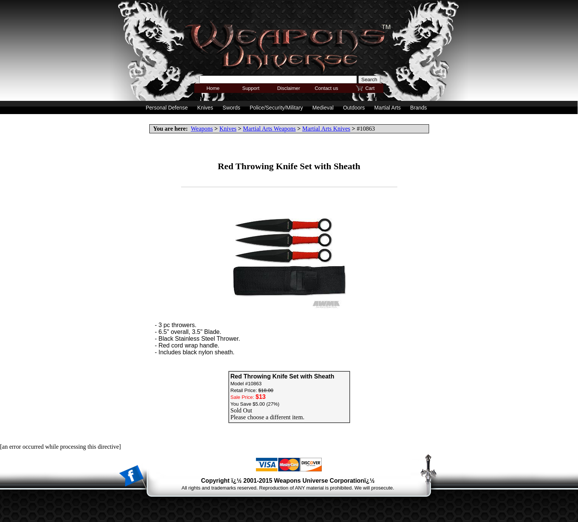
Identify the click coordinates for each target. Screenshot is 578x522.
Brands (418, 108)
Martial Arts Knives (326, 128)
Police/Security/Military (276, 108)
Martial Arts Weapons (269, 128)
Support (251, 88)
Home (213, 88)
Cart (370, 88)
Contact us (326, 88)
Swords (231, 108)
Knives (227, 128)
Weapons (202, 128)
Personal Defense (167, 108)
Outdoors (354, 108)
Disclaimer (288, 88)
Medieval (322, 108)
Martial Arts (387, 108)
